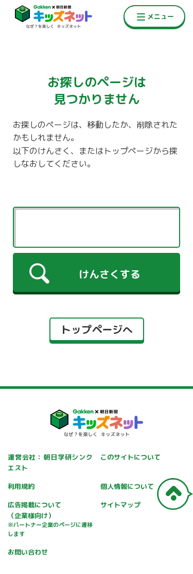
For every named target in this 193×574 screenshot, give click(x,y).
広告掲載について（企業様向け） (50, 519)
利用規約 (21, 486)
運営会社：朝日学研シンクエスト (50, 462)
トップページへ (97, 329)
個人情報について (127, 486)
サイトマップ (120, 504)
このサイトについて (130, 457)
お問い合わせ (28, 552)
